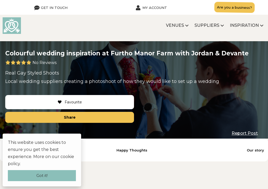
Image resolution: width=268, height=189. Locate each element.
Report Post (245, 133)
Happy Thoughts (131, 150)
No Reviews (44, 62)
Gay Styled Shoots (38, 73)
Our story (255, 150)
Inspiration (244, 25)
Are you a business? (234, 7)
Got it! (42, 175)
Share (70, 117)
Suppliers (206, 25)
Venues (175, 25)
